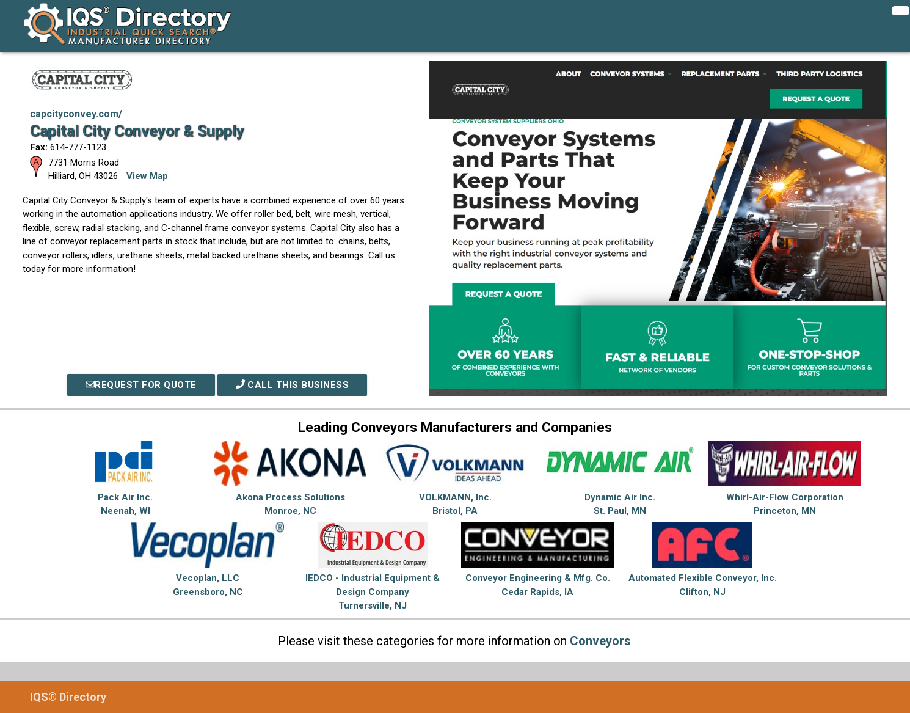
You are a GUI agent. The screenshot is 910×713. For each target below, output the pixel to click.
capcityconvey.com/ (76, 114)
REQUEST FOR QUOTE (141, 384)
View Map (147, 175)
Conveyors (600, 641)
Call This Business (292, 384)
